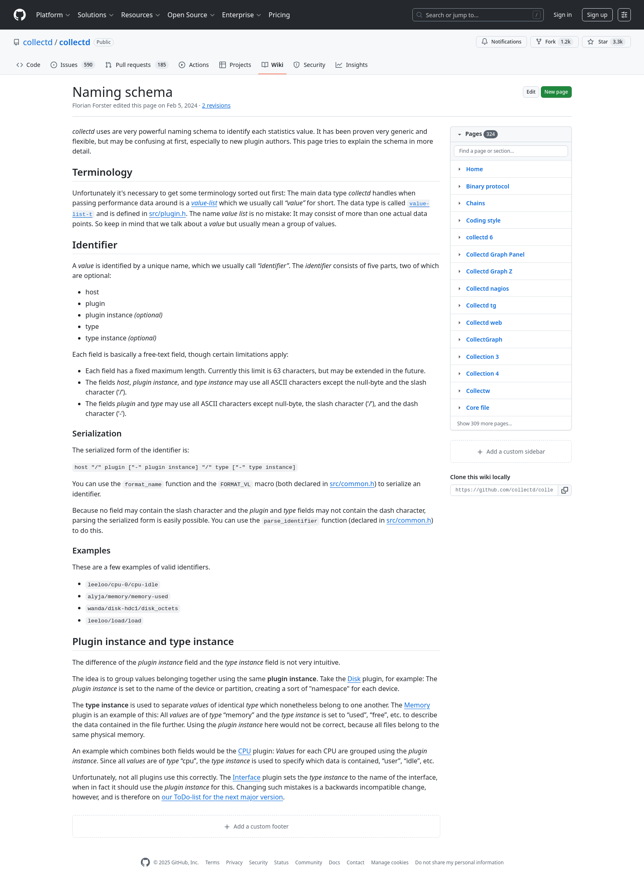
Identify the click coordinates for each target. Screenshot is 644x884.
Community (308, 862)
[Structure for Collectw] (459, 390)
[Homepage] (19, 15)
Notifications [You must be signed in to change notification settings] (501, 41)
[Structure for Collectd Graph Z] (459, 271)
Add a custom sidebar (511, 451)
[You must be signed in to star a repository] (606, 42)
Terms (212, 862)
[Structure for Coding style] (459, 220)
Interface (246, 777)
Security (258, 862)
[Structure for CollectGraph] (459, 339)
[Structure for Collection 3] (459, 356)
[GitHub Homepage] (145, 862)
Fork (554, 42)
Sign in (563, 14)
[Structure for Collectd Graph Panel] (459, 254)
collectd (38, 42)
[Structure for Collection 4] (459, 373)
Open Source (192, 14)
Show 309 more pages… (484, 423)
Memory (417, 704)
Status (281, 862)
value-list (204, 202)
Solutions (96, 14)
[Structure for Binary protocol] (459, 186)
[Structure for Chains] (459, 202)
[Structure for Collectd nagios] (459, 288)
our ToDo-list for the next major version (222, 796)
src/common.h (352, 483)
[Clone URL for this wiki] (504, 490)
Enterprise (242, 14)
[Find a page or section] (511, 151)
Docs (334, 862)
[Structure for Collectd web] (459, 322)
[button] (565, 490)
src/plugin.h (167, 213)
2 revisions (216, 105)
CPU (244, 750)
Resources (141, 14)
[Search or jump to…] (478, 15)
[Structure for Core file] (459, 407)
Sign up (597, 14)
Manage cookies (389, 862)
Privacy (234, 862)
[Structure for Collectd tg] (459, 305)
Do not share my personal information (459, 862)
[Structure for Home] (459, 168)
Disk (354, 678)
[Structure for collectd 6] (459, 236)
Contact (355, 862)
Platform (53, 14)
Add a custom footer (256, 826)
